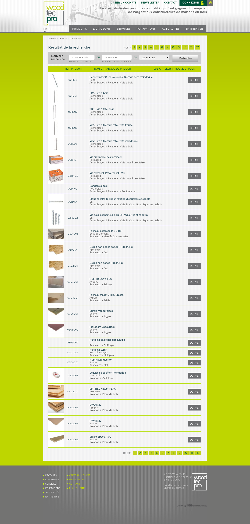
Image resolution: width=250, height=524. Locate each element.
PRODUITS (79, 28)
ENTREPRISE (194, 28)
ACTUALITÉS (170, 28)
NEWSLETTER (150, 3)
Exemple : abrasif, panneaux (116, 62)
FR (45, 29)
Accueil (52, 39)
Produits (63, 39)
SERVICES (123, 28)
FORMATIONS (146, 28)
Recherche (75, 39)
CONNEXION (190, 3)
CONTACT (170, 3)
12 (197, 47)
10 (185, 47)
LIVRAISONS (102, 28)
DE (50, 29)
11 (191, 47)
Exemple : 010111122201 (81, 62)
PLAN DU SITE (77, 488)
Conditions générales (175, 485)
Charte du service (173, 488)
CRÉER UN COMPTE (124, 3)
